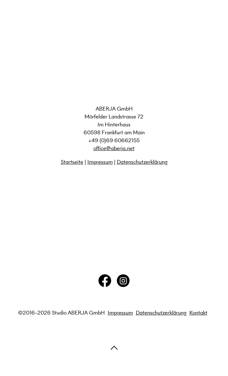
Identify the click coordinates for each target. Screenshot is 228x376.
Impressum (100, 161)
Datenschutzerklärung (142, 161)
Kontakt (198, 312)
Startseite (72, 161)
